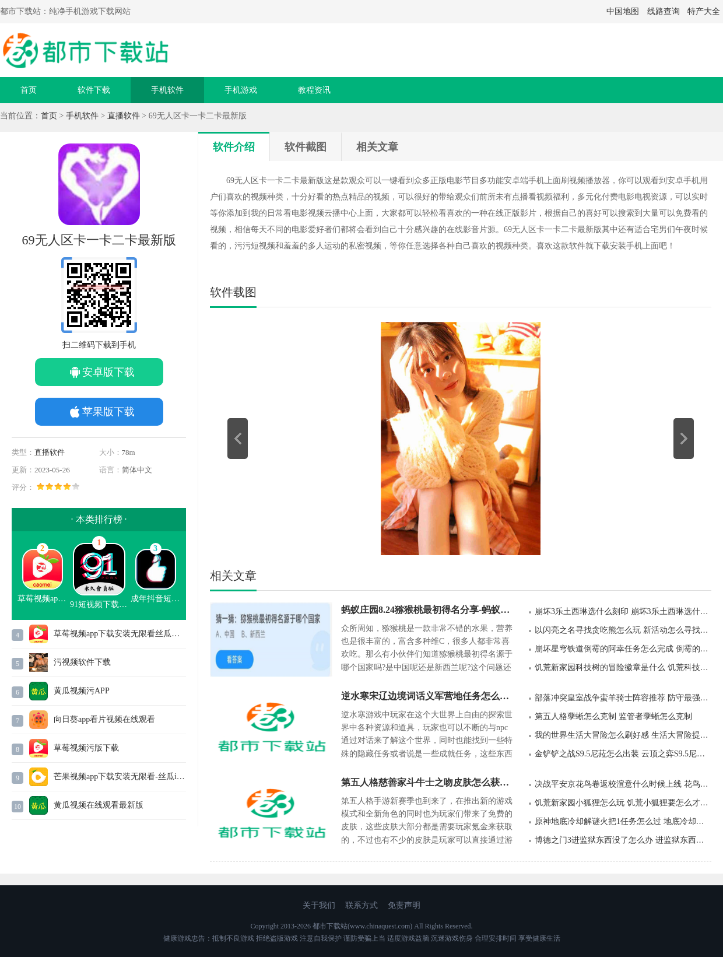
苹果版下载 (108, 412)
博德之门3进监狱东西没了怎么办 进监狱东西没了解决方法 (623, 840)
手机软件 (167, 90)
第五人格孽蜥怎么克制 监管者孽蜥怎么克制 (613, 716)
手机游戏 (240, 90)
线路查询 (663, 11)
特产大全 (703, 11)
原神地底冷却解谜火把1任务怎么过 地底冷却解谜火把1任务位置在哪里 (623, 821)
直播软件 (123, 115)
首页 (28, 90)
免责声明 (404, 905)
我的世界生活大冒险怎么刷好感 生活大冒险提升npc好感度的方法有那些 (623, 735)
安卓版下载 (108, 372)
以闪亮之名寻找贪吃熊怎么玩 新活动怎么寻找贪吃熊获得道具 (623, 630)
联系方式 (361, 905)
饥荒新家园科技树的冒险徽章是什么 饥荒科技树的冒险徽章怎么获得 (623, 667)
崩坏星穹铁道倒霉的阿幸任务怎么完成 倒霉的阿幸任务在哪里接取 (623, 648)
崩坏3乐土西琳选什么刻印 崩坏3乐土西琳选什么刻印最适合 (623, 611)
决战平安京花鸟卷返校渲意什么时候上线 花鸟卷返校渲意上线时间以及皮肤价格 (623, 784)
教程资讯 (314, 90)
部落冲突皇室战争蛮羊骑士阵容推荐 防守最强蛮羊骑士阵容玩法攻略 (623, 697)
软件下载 (94, 90)
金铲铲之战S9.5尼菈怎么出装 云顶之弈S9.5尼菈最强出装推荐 (623, 753)
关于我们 (319, 905)
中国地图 (622, 11)
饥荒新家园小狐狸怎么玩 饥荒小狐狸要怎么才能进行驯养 (623, 802)
